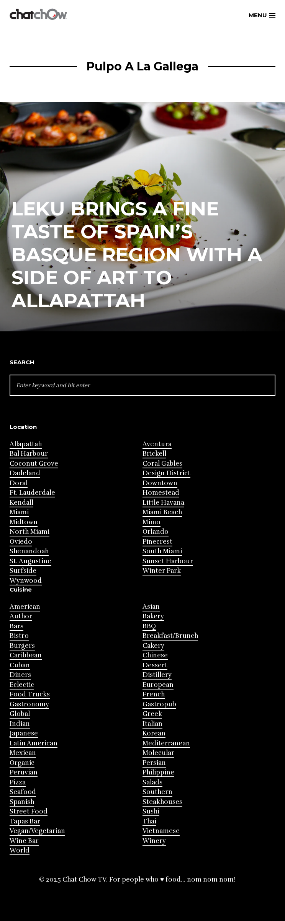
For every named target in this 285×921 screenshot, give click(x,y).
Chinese (155, 655)
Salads (152, 782)
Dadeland (25, 473)
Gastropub (159, 704)
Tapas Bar (25, 821)
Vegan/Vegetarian (37, 831)
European (158, 685)
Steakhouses (162, 802)
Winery (154, 841)
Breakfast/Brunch (170, 636)
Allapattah (26, 444)
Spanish (22, 802)
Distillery (157, 675)
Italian (152, 724)
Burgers (22, 646)
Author (21, 616)
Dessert (154, 665)
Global (20, 714)
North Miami (29, 532)
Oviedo (21, 542)
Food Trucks (30, 694)
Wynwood (26, 581)
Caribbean (26, 655)
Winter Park (161, 571)
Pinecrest (157, 542)
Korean (153, 733)
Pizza (18, 782)
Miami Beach (162, 512)
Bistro (19, 636)
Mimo (151, 522)
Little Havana (163, 503)
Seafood (23, 792)
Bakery (153, 616)
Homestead (160, 493)
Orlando (155, 532)
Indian (20, 724)
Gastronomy (29, 704)
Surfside (23, 571)
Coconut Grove (34, 464)
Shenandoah (29, 551)
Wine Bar (24, 841)
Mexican (23, 753)
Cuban (20, 665)
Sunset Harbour (167, 561)
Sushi (150, 811)
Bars (16, 626)
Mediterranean (166, 743)
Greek (152, 714)
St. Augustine (30, 561)
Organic (22, 763)
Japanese (24, 733)
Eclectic (22, 685)
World (19, 850)
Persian (154, 763)
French (153, 694)
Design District (166, 473)
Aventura (157, 444)
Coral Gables (162, 464)
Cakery (153, 646)
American (25, 607)
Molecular (158, 753)
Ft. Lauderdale (32, 493)
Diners (20, 675)
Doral (19, 483)
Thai (149, 821)
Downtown (159, 483)
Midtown (24, 522)
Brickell (154, 454)
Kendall (21, 503)
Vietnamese (161, 831)
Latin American (33, 743)
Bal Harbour (29, 454)
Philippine (158, 772)
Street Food (29, 811)
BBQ (149, 626)
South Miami (162, 551)
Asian (151, 607)
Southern (157, 792)
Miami (19, 512)
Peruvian (24, 772)
